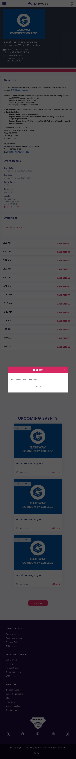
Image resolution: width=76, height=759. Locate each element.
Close (38, 386)
